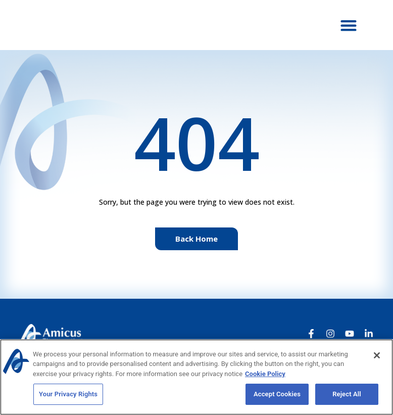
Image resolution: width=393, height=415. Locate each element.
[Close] (377, 355)
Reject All (346, 394)
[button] (349, 25)
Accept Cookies (277, 394)
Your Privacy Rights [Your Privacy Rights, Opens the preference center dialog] (68, 394)
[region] (196, 377)
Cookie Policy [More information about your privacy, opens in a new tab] (265, 374)
